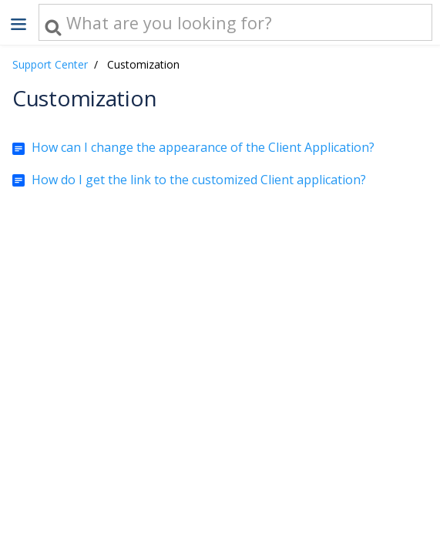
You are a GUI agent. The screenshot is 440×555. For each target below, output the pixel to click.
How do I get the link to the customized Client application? (199, 179)
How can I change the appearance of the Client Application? (203, 147)
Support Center (50, 64)
